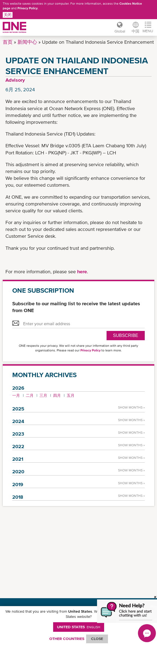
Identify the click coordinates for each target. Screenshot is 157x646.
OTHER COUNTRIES (66, 638)
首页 (8, 42)
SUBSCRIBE (125, 335)
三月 (43, 395)
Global (119, 31)
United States (78, 627)
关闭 (7, 15)
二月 (30, 395)
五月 (70, 395)
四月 (57, 395)
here (82, 271)
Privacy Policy (27, 8)
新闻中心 (27, 42)
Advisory (15, 80)
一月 (16, 395)
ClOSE (97, 638)
